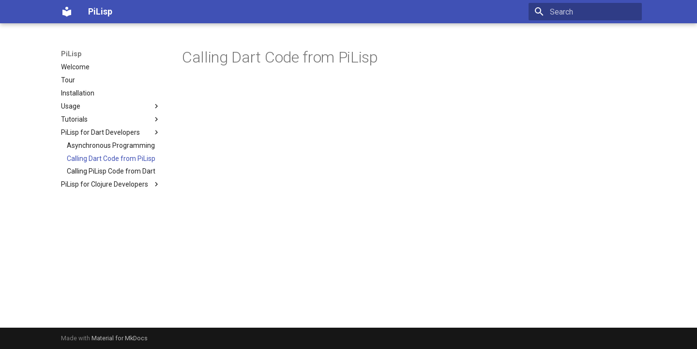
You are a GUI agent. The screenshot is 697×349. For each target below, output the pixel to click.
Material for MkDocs (119, 338)
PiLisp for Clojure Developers (111, 184)
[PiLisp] (66, 11)
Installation (77, 93)
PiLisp (71, 54)
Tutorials (111, 119)
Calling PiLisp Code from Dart (111, 171)
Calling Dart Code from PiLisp (111, 158)
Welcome (75, 67)
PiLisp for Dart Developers (111, 132)
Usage (111, 106)
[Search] (585, 11)
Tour (68, 80)
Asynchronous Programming (111, 145)
